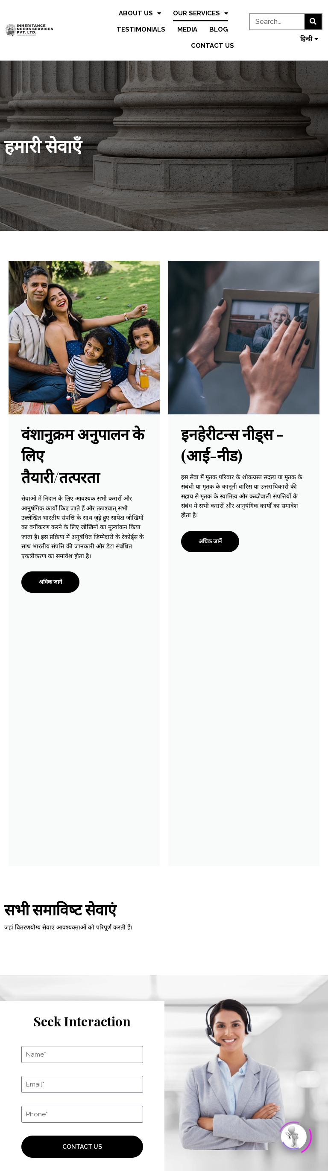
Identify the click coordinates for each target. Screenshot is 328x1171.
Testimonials (141, 29)
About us (140, 13)
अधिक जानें (50, 582)
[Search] (313, 21)
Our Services (200, 13)
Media (187, 29)
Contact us (212, 46)
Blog (218, 29)
